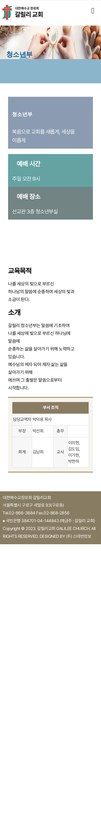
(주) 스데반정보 (78, 536)
